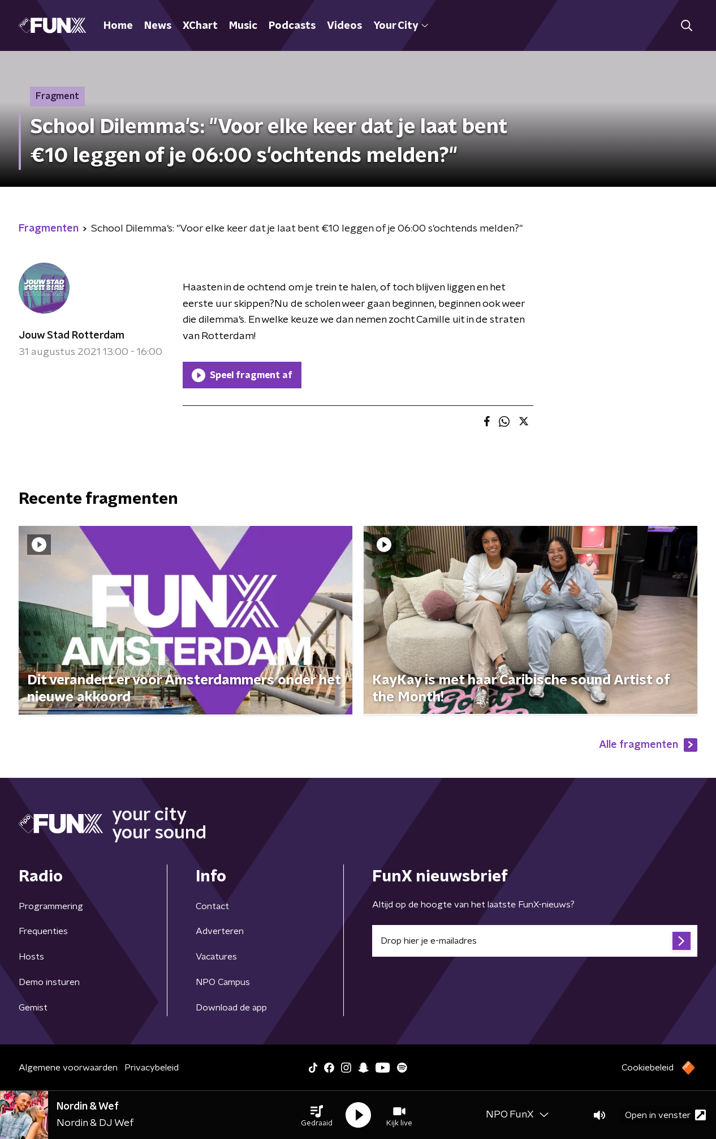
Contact (212, 906)
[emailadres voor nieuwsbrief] (534, 941)
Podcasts (292, 26)
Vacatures (216, 956)
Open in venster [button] (665, 1115)
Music (243, 26)
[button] (317, 1115)
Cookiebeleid (648, 1067)
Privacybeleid (151, 1067)
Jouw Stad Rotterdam (71, 336)
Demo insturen (49, 982)
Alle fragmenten (648, 745)
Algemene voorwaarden (68, 1067)
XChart (200, 26)
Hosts (31, 956)
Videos (344, 26)
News (157, 26)
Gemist (33, 1007)
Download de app (231, 1007)
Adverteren (220, 931)
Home (118, 26)
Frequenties (43, 931)
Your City (400, 26)
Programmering (51, 906)
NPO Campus (223, 982)
